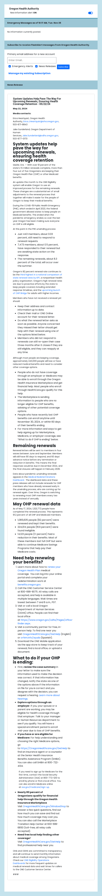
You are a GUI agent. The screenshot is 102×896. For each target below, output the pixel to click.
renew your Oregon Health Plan (39, 568)
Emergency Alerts (22, 66)
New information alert (23, 12)
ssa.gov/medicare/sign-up (35, 787)
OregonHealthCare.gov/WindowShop (44, 806)
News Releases (47, 66)
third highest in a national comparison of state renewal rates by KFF (37, 276)
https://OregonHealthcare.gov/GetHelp (44, 748)
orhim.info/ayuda (30, 637)
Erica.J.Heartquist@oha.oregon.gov (41, 121)
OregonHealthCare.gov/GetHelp (42, 634)
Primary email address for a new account (31, 54)
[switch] (90, 13)
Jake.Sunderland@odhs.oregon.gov (40, 135)
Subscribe (63, 66)
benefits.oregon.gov (29, 584)
